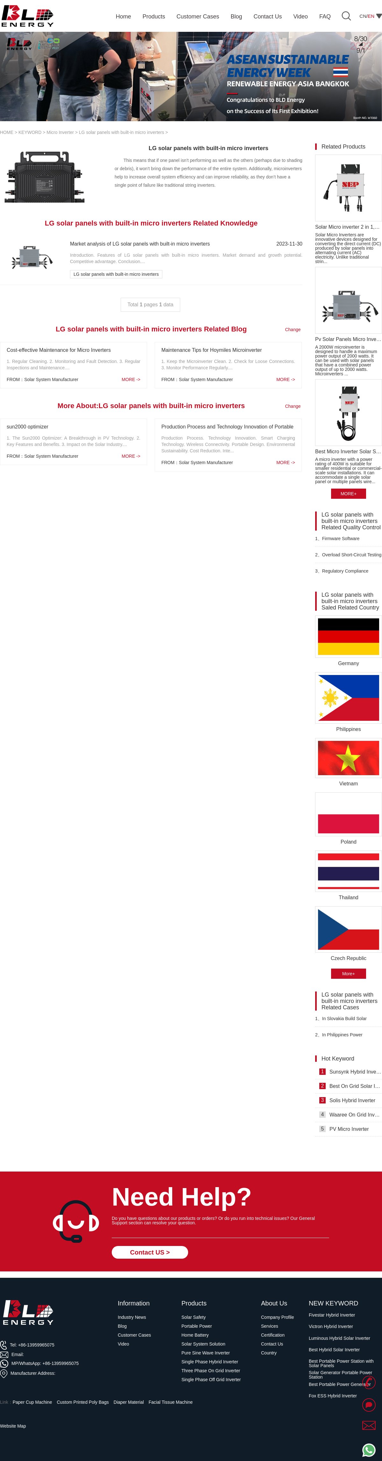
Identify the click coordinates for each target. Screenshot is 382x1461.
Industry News (132, 1317)
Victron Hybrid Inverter (331, 1326)
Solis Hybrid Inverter (347, 1100)
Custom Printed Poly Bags (83, 1402)
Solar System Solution (203, 1343)
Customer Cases (134, 1335)
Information (134, 1303)
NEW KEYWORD (333, 1303)
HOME (6, 132)
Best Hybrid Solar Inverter (334, 1349)
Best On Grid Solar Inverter (350, 1086)
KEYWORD (29, 132)
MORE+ (349, 493)
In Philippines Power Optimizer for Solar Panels (341, 1037)
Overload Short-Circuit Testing (348, 554)
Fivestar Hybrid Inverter (332, 1315)
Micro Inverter (60, 132)
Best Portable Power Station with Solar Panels (341, 1363)
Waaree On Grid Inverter (350, 1114)
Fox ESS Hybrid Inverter (333, 1396)
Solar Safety (193, 1317)
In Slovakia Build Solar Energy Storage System (341, 1021)
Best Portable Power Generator (340, 1384)
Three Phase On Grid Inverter (210, 1370)
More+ (348, 973)
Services (269, 1326)
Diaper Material (129, 1402)
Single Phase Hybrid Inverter (209, 1361)
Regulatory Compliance (341, 571)
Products (194, 1303)
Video (123, 1343)
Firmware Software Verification (337, 541)
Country (269, 1352)
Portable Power (196, 1326)
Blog (122, 1326)
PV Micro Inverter (344, 1129)
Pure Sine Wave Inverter (205, 1352)
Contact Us (272, 1343)
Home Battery (195, 1335)
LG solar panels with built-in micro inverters (121, 132)
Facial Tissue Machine (171, 1402)
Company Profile (277, 1317)
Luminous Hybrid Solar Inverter (339, 1338)
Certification (273, 1335)
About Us (274, 1303)
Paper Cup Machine (32, 1402)
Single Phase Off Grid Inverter (211, 1379)
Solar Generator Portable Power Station (340, 1374)
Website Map (13, 1426)
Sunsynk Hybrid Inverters (350, 1071)
